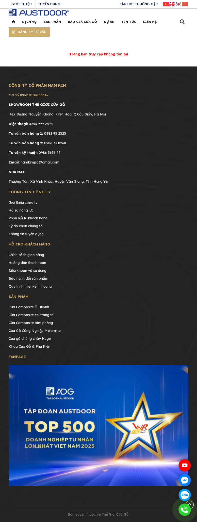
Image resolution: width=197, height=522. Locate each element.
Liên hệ (150, 22)
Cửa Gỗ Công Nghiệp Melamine (35, 330)
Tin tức (128, 22)
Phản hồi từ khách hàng (28, 218)
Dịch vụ (29, 22)
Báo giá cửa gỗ (82, 22)
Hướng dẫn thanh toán (27, 263)
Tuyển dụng (49, 4)
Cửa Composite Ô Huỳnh (29, 307)
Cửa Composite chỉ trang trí (31, 315)
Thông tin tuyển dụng (26, 234)
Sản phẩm (52, 22)
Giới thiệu (21, 4)
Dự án (109, 22)
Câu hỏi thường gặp (138, 4)
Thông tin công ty (30, 192)
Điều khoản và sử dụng (27, 270)
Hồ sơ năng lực (21, 210)
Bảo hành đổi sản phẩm (28, 278)
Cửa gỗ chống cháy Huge (30, 338)
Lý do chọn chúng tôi (26, 226)
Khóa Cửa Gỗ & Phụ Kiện (29, 346)
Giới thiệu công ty (23, 202)
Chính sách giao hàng (26, 255)
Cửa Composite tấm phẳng (31, 323)
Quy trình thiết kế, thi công (30, 286)
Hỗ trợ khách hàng (29, 244)
